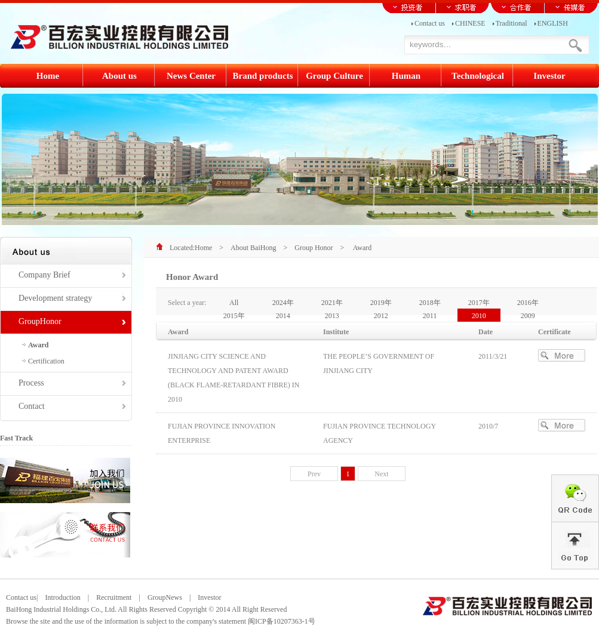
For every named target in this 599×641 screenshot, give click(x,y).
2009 (528, 316)
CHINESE (470, 22)
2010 (479, 316)
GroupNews (164, 597)
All (233, 302)
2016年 (528, 302)
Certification (46, 361)
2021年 (332, 302)
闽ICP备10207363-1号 (281, 621)
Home (203, 248)
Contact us (429, 22)
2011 (430, 316)
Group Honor (313, 248)
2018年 (430, 302)
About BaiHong (253, 248)
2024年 (283, 302)
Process (31, 382)
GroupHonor (40, 321)
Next (381, 474)
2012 (381, 316)
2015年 (234, 316)
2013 (332, 316)
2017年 (479, 302)
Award (38, 345)
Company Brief (44, 274)
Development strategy (55, 298)
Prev (314, 474)
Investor (206, 597)
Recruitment (114, 597)
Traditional (511, 22)
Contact (32, 406)
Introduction (62, 597)
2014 (283, 316)
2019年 (381, 302)
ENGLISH (552, 22)
